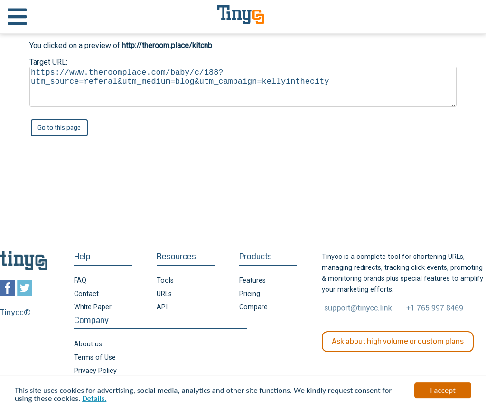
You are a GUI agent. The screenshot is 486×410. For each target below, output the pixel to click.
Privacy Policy (95, 371)
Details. (94, 399)
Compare (253, 307)
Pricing (249, 294)
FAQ (80, 281)
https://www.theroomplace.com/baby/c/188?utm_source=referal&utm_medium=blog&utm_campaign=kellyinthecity (243, 87)
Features (252, 281)
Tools (165, 281)
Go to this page (59, 127)
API (162, 307)
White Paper (93, 307)
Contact (86, 294)
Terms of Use (95, 357)
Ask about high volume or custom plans (398, 341)
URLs (164, 294)
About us (88, 344)
